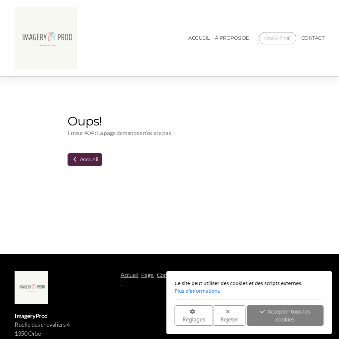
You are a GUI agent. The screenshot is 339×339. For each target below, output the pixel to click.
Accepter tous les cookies (205, 315)
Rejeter (150, 316)
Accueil (85, 159)
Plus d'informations (117, 290)
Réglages (114, 316)
